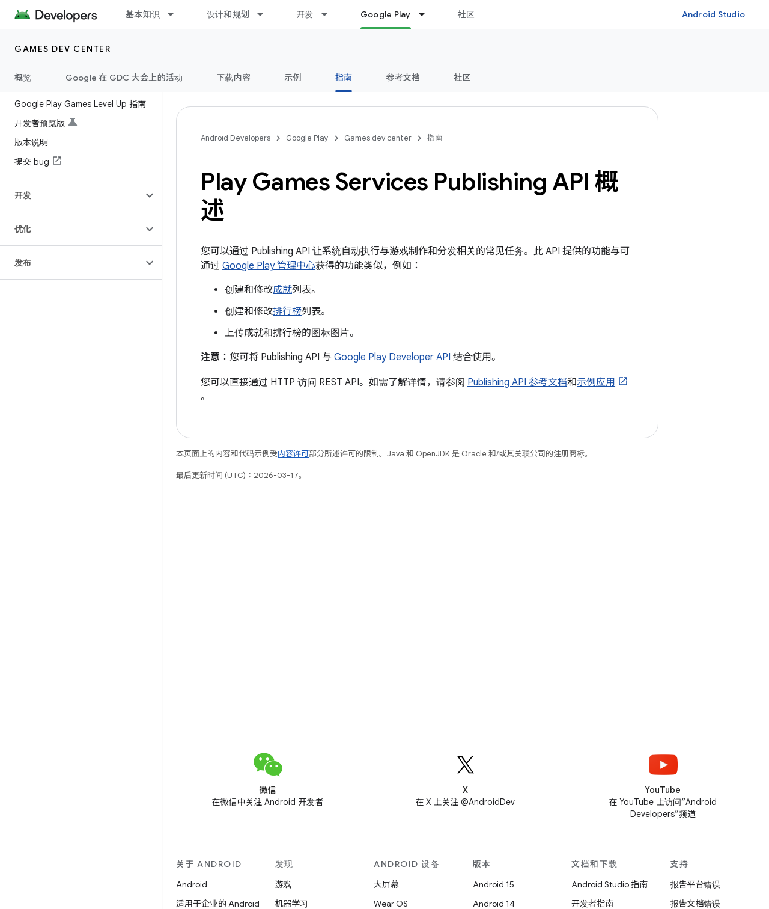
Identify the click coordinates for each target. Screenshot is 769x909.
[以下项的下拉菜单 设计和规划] (265, 14)
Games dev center (62, 48)
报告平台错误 (695, 884)
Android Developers (235, 138)
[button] (71, 195)
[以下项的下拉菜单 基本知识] (176, 14)
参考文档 (403, 77)
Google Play (307, 138)
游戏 (283, 884)
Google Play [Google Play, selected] (385, 14)
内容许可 (293, 453)
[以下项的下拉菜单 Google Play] (427, 14)
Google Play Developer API (392, 357)
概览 (23, 77)
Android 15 (493, 884)
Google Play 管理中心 (268, 266)
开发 (305, 14)
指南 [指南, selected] (344, 77)
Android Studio (714, 14)
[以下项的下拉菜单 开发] (330, 14)
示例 (293, 77)
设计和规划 (228, 14)
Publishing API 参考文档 (517, 382)
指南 (435, 138)
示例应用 (596, 382)
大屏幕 (386, 884)
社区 (466, 14)
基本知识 (143, 14)
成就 (282, 290)
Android (191, 884)
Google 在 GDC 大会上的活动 (124, 77)
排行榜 (287, 311)
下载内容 (233, 77)
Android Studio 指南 (609, 884)
